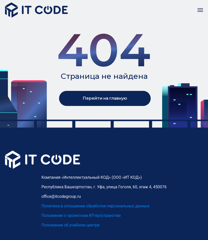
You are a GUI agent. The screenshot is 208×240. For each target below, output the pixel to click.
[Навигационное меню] (200, 10)
